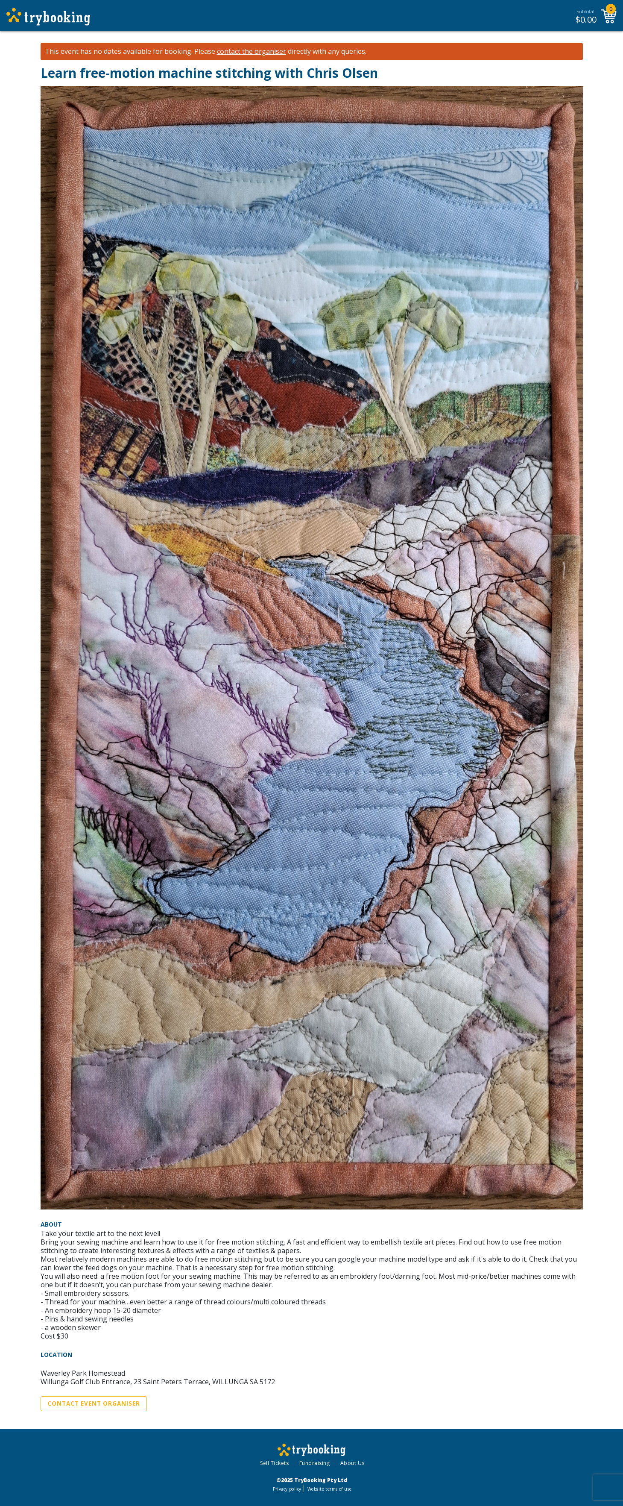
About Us (352, 1463)
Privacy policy (287, 1489)
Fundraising (314, 1463)
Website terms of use (329, 1489)
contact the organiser (251, 51)
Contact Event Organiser (93, 1403)
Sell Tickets (274, 1463)
